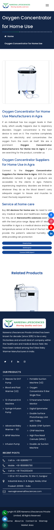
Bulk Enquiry (27, 248)
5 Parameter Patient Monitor (40, 402)
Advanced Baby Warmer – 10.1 (13, 427)
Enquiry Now (27, 243)
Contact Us (31, 521)
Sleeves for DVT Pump (13, 381)
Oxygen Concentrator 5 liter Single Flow (40, 391)
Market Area (27, 525)
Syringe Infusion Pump (13, 410)
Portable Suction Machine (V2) (38, 381)
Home (9, 36)
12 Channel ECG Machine (13, 402)
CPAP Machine (37, 430)
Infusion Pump (12, 444)
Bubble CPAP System (40, 425)
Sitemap (43, 521)
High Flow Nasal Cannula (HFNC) (38, 437)
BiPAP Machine (12, 435)
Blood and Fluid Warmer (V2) (12, 389)
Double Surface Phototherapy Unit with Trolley (39, 417)
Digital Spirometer (39, 408)
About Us (19, 521)
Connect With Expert (27, 252)
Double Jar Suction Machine (39, 446)
